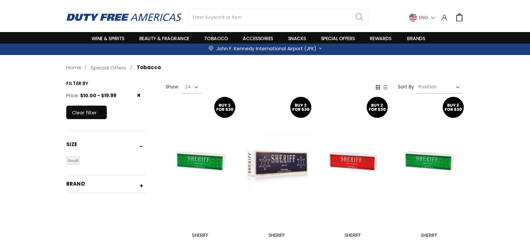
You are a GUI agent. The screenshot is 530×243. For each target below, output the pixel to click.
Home (73, 67)
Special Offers (108, 67)
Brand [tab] (75, 183)
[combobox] (279, 17)
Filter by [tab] (77, 83)
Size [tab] (71, 144)
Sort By (406, 86)
